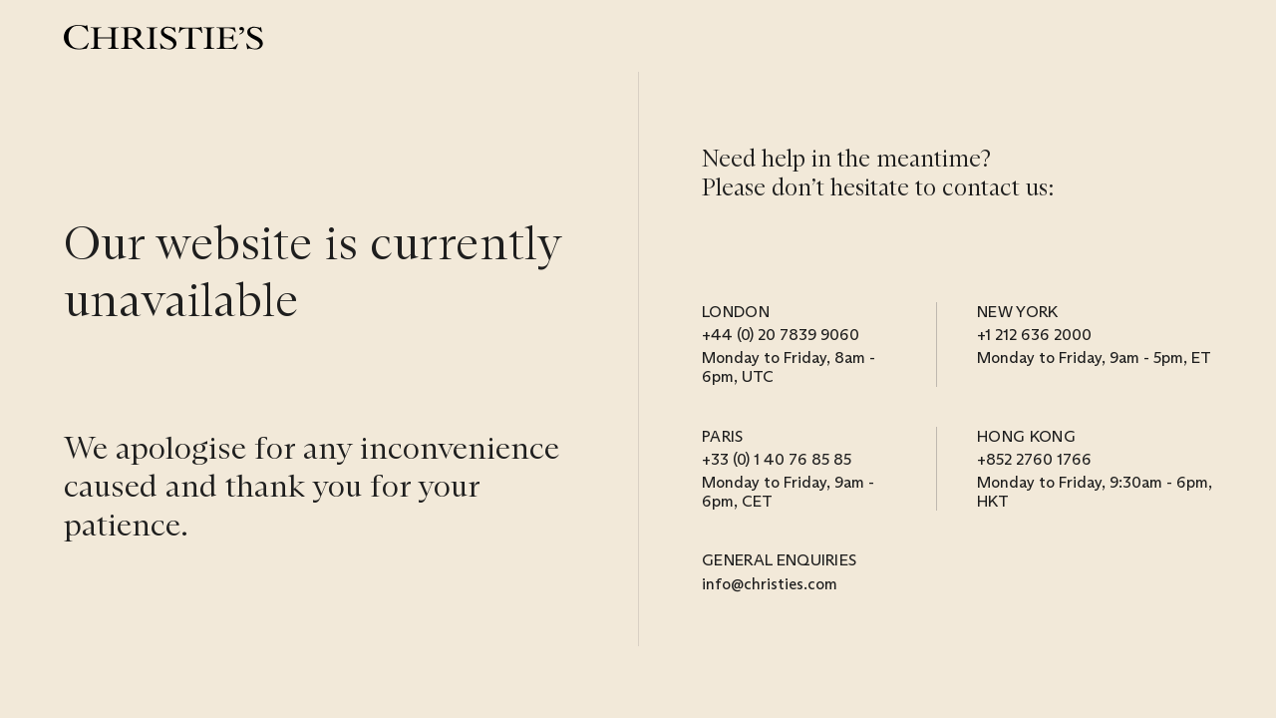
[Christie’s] (163, 37)
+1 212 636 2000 (1034, 334)
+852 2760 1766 (1034, 459)
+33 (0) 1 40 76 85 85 (776, 459)
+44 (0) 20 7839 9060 (780, 334)
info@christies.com (769, 583)
